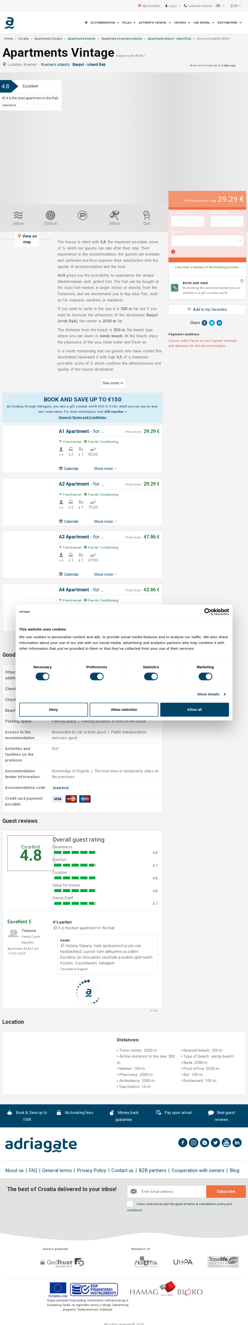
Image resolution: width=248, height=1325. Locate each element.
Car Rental (204, 22)
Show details (208, 694)
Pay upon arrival (174, 1113)
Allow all (194, 709)
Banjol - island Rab (90, 64)
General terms (57, 1170)
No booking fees (74, 1113)
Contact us (122, 1170)
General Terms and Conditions (82, 417)
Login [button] (175, 6)
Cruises (182, 22)
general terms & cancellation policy (200, 1204)
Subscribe (226, 1191)
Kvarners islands (56, 64)
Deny (53, 709)
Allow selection (124, 709)
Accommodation (105, 22)
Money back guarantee (124, 1116)
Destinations (230, 22)
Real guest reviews (221, 1116)
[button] (220, 6)
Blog (234, 1170)
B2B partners (153, 1170)
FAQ (33, 1170)
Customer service (198, 6)
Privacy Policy (91, 1170)
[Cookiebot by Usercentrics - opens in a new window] (208, 611)
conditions (134, 1210)
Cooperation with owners (198, 1170)
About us (14, 1170)
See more (9, 105)
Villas (129, 22)
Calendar (69, 468)
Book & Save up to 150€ (27, 1116)
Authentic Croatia (155, 22)
